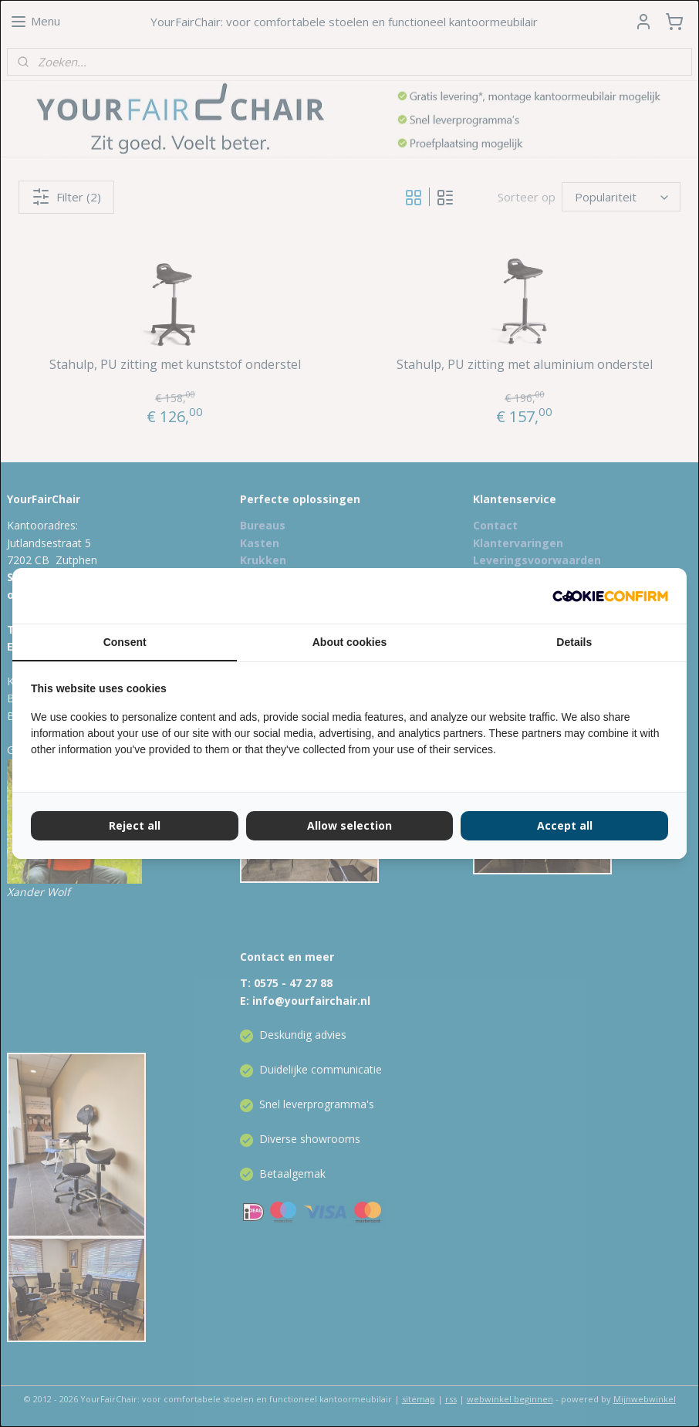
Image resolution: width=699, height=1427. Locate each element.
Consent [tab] (125, 642)
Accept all (565, 825)
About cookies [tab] (349, 642)
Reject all (134, 825)
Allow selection (349, 825)
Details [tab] (574, 642)
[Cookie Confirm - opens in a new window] (610, 596)
